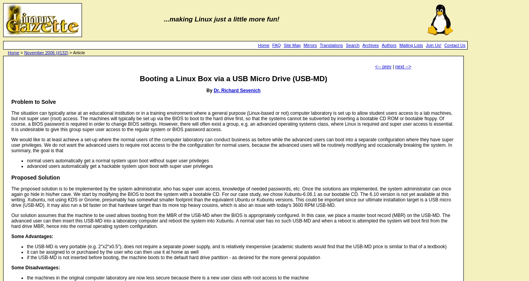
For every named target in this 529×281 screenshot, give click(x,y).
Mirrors (310, 45)
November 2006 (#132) (46, 52)
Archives (370, 45)
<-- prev (383, 66)
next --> (403, 66)
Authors (389, 45)
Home (263, 45)
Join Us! (434, 45)
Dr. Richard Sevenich (237, 90)
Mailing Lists (411, 45)
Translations (331, 45)
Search (353, 45)
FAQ (276, 45)
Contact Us (454, 45)
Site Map (292, 45)
